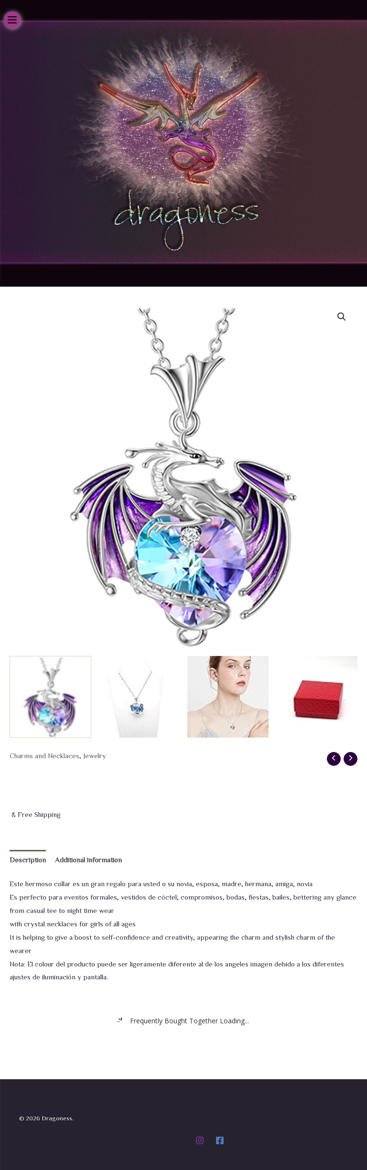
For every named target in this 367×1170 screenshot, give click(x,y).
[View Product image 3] (228, 697)
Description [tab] (28, 859)
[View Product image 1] (50, 697)
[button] (341, 316)
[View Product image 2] (139, 697)
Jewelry (94, 755)
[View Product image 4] (316, 697)
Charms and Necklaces (44, 755)
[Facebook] (220, 1140)
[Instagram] (199, 1140)
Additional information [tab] (88, 859)
